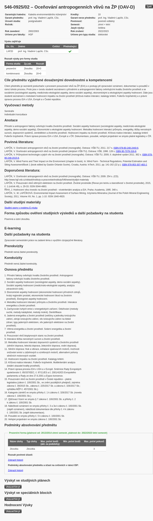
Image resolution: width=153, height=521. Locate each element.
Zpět (149, 6)
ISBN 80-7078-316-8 (126, 151)
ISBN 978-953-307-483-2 (134, 164)
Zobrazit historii (15, 460)
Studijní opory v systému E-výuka (20, 208)
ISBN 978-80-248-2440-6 (125, 148)
